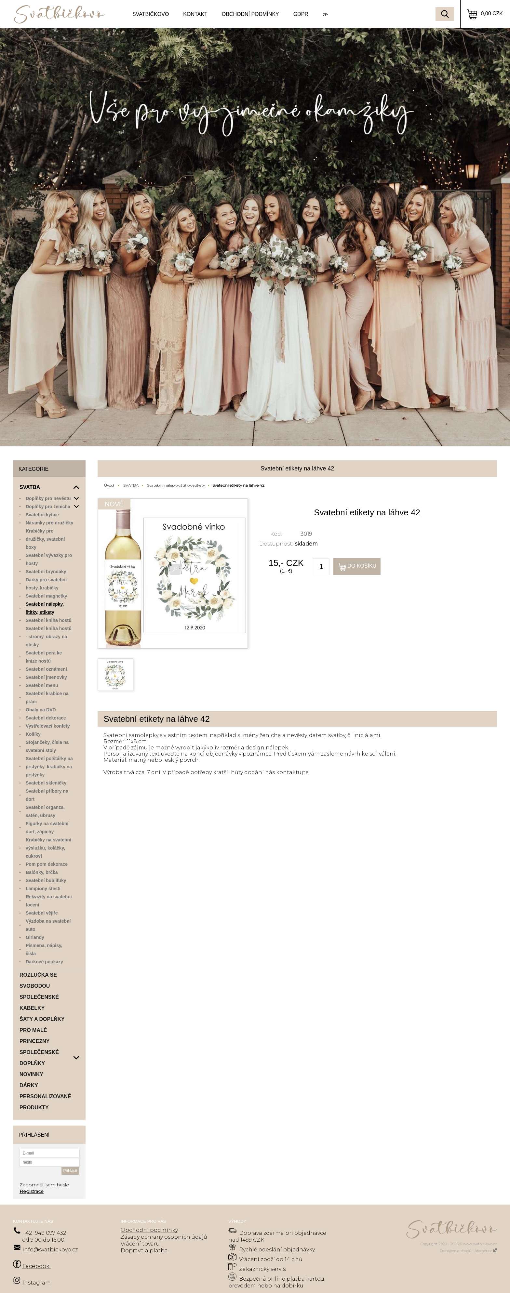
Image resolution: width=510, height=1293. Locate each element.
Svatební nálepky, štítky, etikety (176, 485)
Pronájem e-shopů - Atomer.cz (468, 1250)
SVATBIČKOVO (150, 14)
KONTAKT (195, 14)
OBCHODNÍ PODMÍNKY (250, 14)
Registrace (32, 1191)
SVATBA (131, 485)
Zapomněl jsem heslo (44, 1185)
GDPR (300, 14)
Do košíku (361, 566)
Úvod (109, 485)
